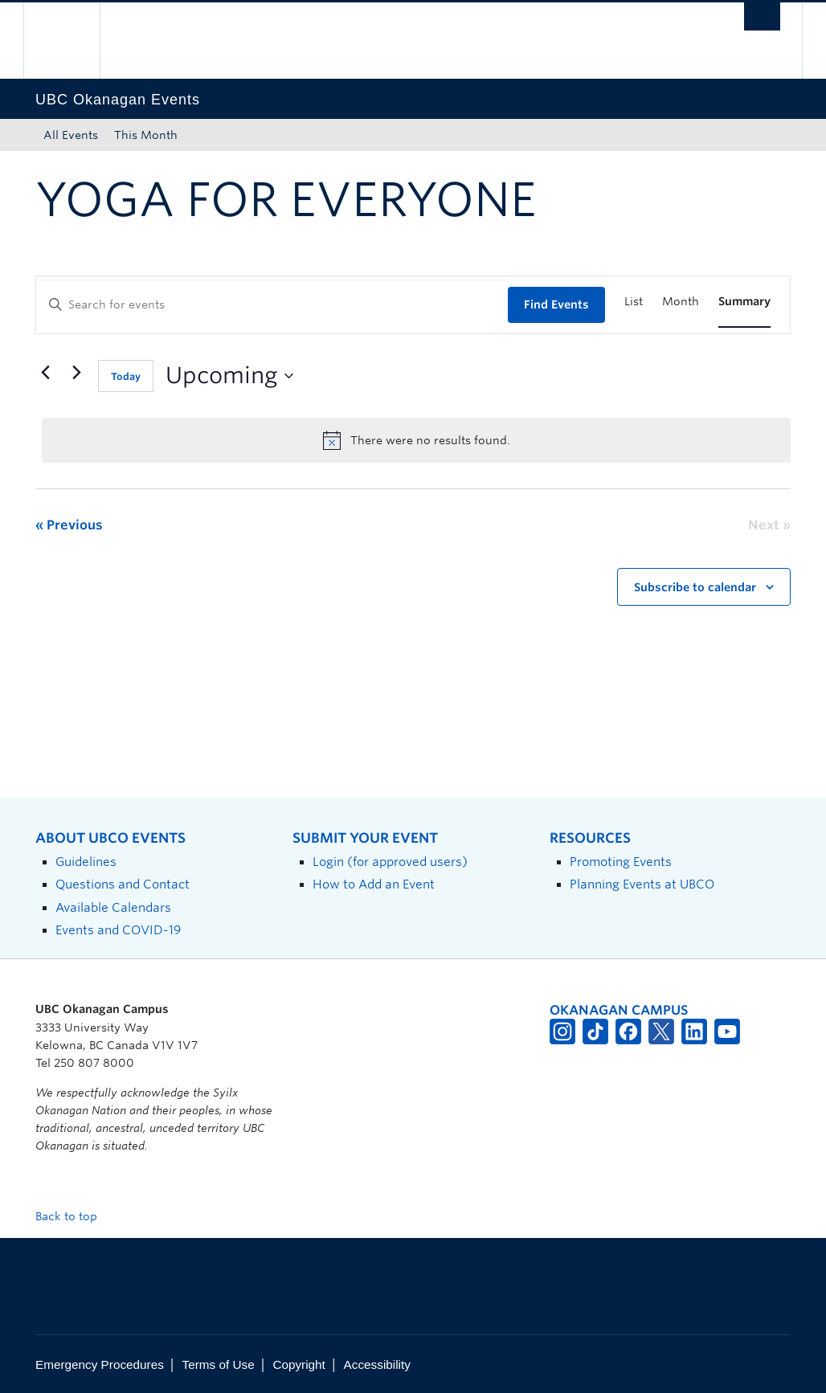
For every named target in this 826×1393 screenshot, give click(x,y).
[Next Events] (76, 372)
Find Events (556, 304)
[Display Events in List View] (633, 301)
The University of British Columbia (73, 40)
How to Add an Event (374, 884)
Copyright (298, 1364)
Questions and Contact (122, 884)
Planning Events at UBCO (642, 884)
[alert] (416, 440)
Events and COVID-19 (118, 930)
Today (126, 376)
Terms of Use (218, 1364)
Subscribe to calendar (695, 587)
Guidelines (86, 861)
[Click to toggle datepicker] (229, 376)
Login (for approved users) (390, 861)
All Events (70, 135)
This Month (146, 135)
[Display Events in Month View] (680, 301)
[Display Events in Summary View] (744, 301)
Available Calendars (113, 907)
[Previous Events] (45, 372)
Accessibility (377, 1364)
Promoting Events (621, 861)
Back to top (73, 1216)
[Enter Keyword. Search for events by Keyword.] (272, 305)
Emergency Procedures (99, 1364)
